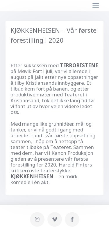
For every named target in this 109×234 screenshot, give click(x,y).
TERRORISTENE (79, 65)
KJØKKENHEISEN (31, 176)
